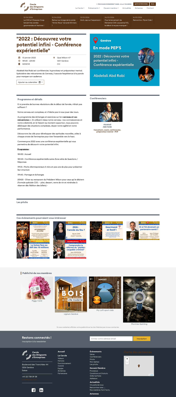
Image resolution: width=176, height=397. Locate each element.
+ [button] (127, 359)
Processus (94, 371)
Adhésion (93, 378)
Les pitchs (94, 364)
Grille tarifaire (95, 376)
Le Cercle (79, 8)
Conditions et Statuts (99, 373)
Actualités (126, 8)
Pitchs (92, 359)
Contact (150, 8)
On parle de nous (97, 385)
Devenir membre (110, 8)
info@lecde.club (29, 379)
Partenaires (62, 373)
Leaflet (151, 375)
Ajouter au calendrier (29, 82)
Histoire (61, 361)
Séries (92, 354)
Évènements (93, 8)
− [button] (127, 363)
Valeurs (61, 358)
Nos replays (94, 362)
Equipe (60, 368)
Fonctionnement (64, 363)
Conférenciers (95, 357)
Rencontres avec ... (97, 387)
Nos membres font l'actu (100, 390)
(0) (152, 4)
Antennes (139, 8)
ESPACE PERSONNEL (141, 4)
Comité (61, 366)
